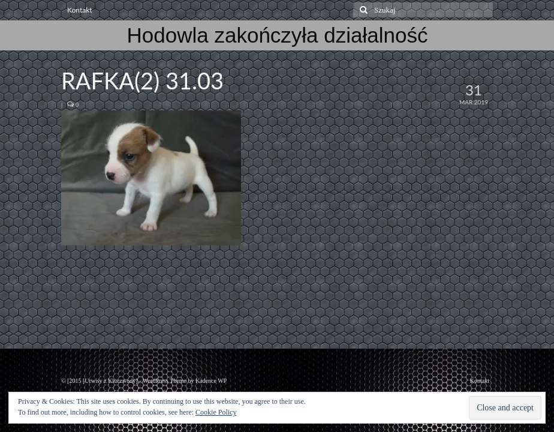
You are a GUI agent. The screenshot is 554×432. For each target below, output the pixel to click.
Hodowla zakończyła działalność (277, 35)
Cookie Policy (215, 412)
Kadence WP (211, 380)
